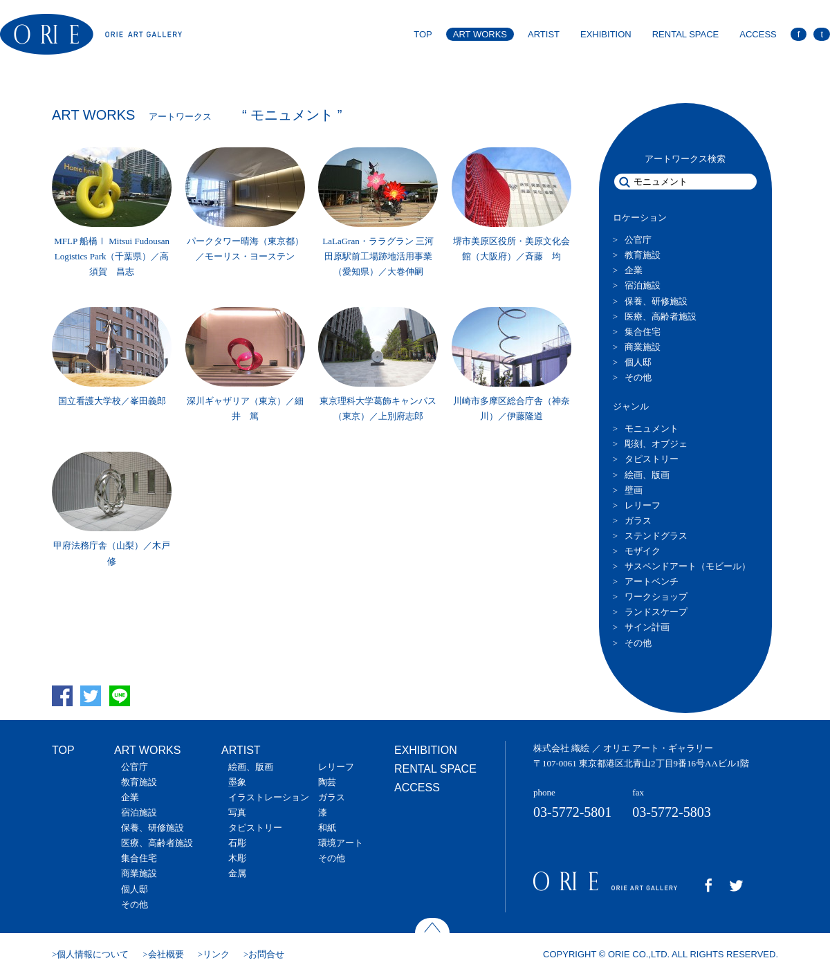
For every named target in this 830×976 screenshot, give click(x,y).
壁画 (634, 490)
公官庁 (638, 239)
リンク (216, 954)
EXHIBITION (605, 34)
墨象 (237, 782)
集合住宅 (643, 331)
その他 (638, 377)
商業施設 (643, 347)
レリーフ (643, 505)
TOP (423, 34)
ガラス (638, 520)
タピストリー (652, 459)
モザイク (643, 551)
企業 (634, 270)
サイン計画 (647, 627)
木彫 (237, 858)
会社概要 (166, 954)
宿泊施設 (643, 285)
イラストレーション (268, 797)
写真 (237, 812)
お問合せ (266, 954)
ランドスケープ (656, 612)
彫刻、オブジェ (656, 444)
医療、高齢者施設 (661, 316)
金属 (237, 873)
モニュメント (652, 428)
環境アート (340, 843)
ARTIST (544, 34)
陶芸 (327, 782)
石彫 (237, 843)
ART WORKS (480, 34)
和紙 (327, 827)
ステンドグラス (656, 536)
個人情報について (93, 954)
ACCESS (757, 34)
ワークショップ (656, 596)
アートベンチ (652, 581)
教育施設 (643, 255)
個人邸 (638, 362)
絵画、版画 (647, 475)
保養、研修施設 (656, 301)
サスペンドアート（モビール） (687, 566)
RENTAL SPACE (685, 34)
